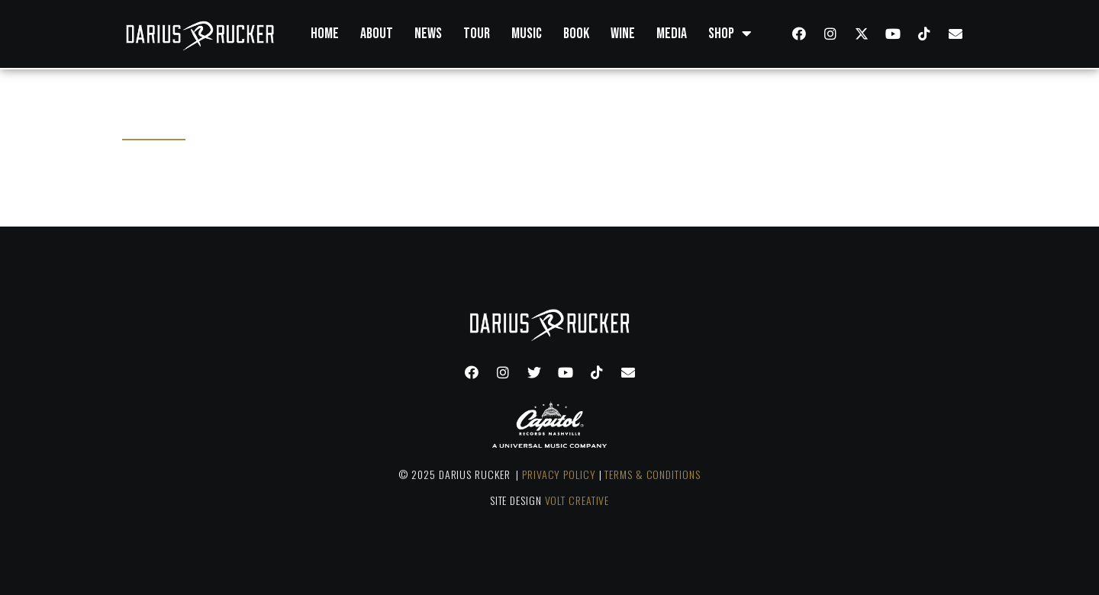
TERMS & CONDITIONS (652, 474)
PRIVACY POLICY (559, 474)
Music (526, 33)
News (428, 33)
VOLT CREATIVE (577, 500)
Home (325, 33)
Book (576, 33)
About (376, 33)
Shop (730, 33)
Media (671, 33)
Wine (623, 33)
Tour (476, 33)
